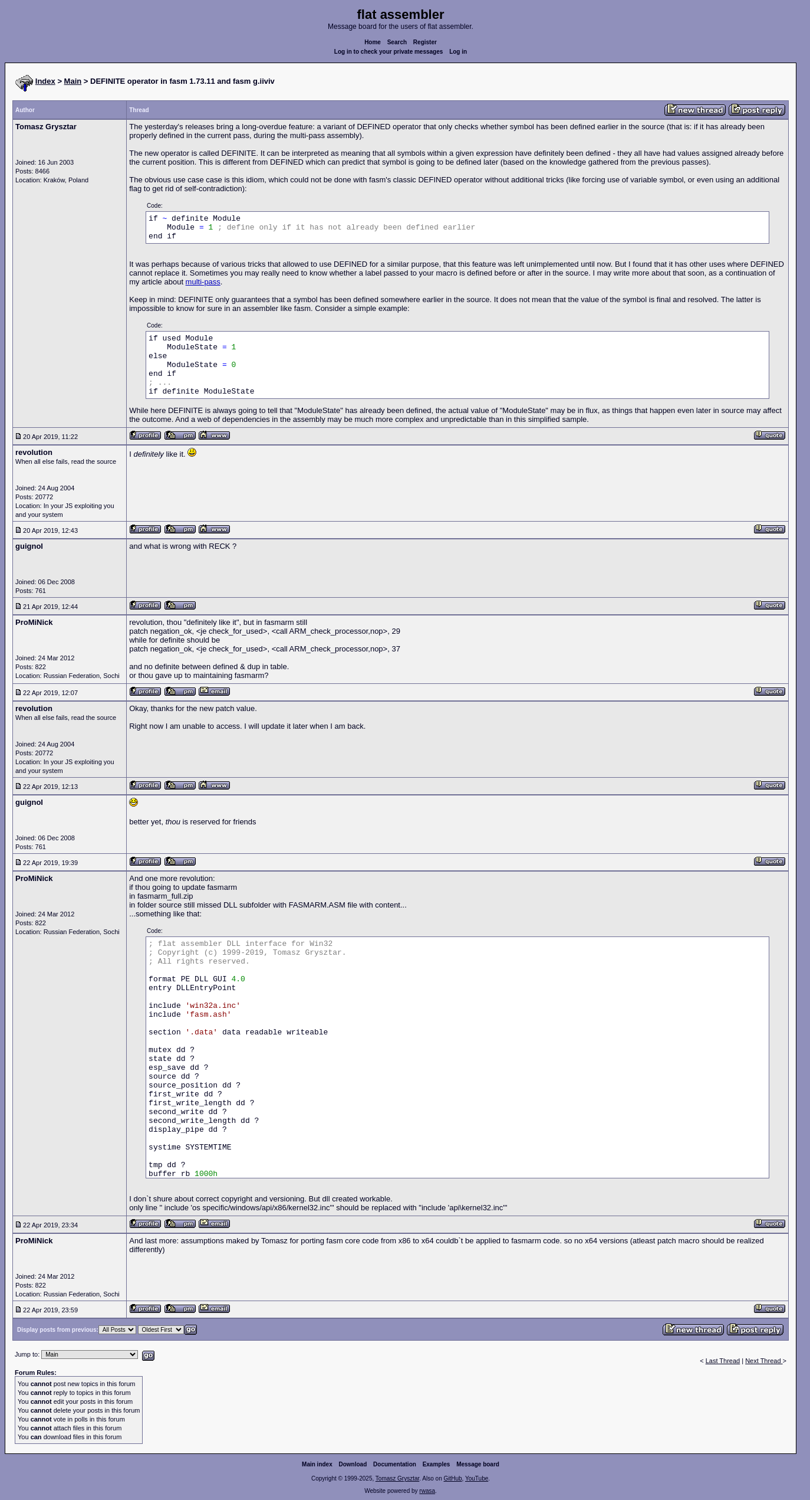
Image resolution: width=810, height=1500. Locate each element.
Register (425, 42)
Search (397, 42)
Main (73, 81)
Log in (458, 51)
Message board (477, 1464)
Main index (317, 1464)
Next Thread (763, 1360)
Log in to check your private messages (388, 51)
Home (372, 42)
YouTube (476, 1478)
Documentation (394, 1464)
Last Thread (723, 1360)
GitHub (452, 1478)
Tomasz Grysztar (397, 1478)
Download (353, 1464)
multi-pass (203, 281)
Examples (436, 1464)
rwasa (427, 1491)
